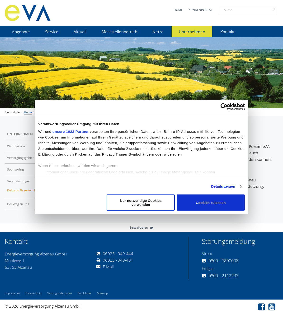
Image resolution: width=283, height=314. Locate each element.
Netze (158, 31)
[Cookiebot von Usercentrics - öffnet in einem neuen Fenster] (224, 106)
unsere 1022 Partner (70, 131)
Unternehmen (192, 31)
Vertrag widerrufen (59, 293)
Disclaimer (84, 293)
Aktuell (80, 31)
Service (51, 31)
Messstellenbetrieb (119, 31)
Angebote (21, 31)
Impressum (12, 293)
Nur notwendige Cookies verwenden (141, 203)
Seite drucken (141, 228)
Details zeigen (223, 186)
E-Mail (105, 266)
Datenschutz (33, 293)
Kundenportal (200, 10)
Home (178, 10)
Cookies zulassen (211, 203)
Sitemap (102, 293)
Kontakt (227, 31)
